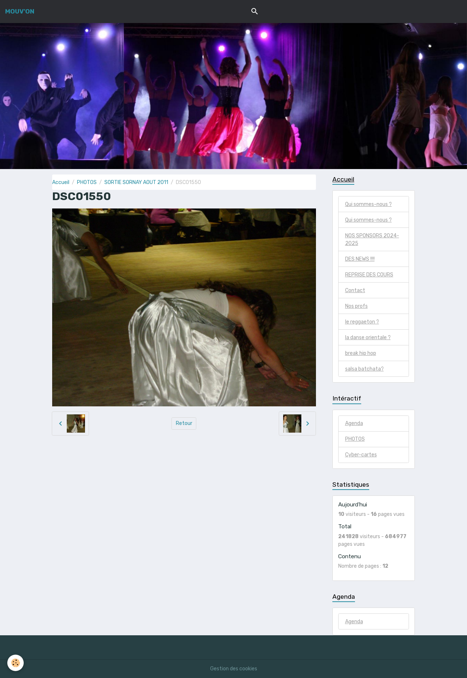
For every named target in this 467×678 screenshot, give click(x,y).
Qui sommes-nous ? (368, 204)
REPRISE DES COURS (369, 275)
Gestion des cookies (233, 669)
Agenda (354, 423)
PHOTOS (87, 182)
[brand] (19, 11)
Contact (355, 290)
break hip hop (360, 353)
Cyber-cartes (361, 455)
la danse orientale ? (368, 337)
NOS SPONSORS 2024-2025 (372, 239)
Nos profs (356, 306)
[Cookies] (15, 663)
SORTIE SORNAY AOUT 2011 (136, 182)
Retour (184, 423)
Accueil (60, 182)
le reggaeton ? (362, 322)
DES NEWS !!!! (360, 259)
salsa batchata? (364, 369)
